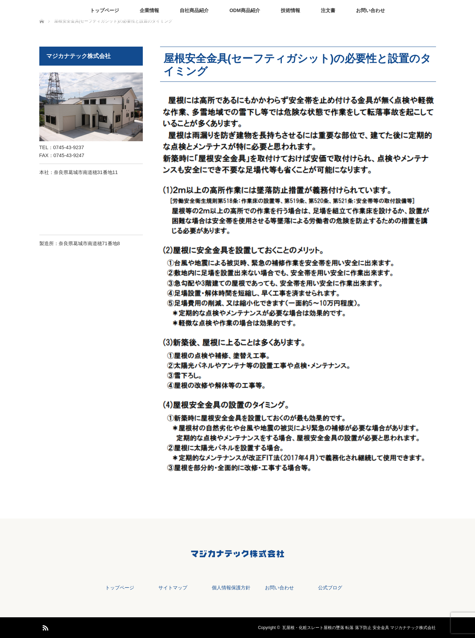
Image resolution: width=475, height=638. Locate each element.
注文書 (328, 10)
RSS (44, 626)
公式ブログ (330, 587)
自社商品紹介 (194, 10)
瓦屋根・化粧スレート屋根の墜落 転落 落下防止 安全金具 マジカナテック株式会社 (359, 627)
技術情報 (290, 10)
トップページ (104, 10)
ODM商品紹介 (244, 10)
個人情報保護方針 (231, 587)
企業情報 (149, 10)
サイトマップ (172, 587)
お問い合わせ (370, 10)
